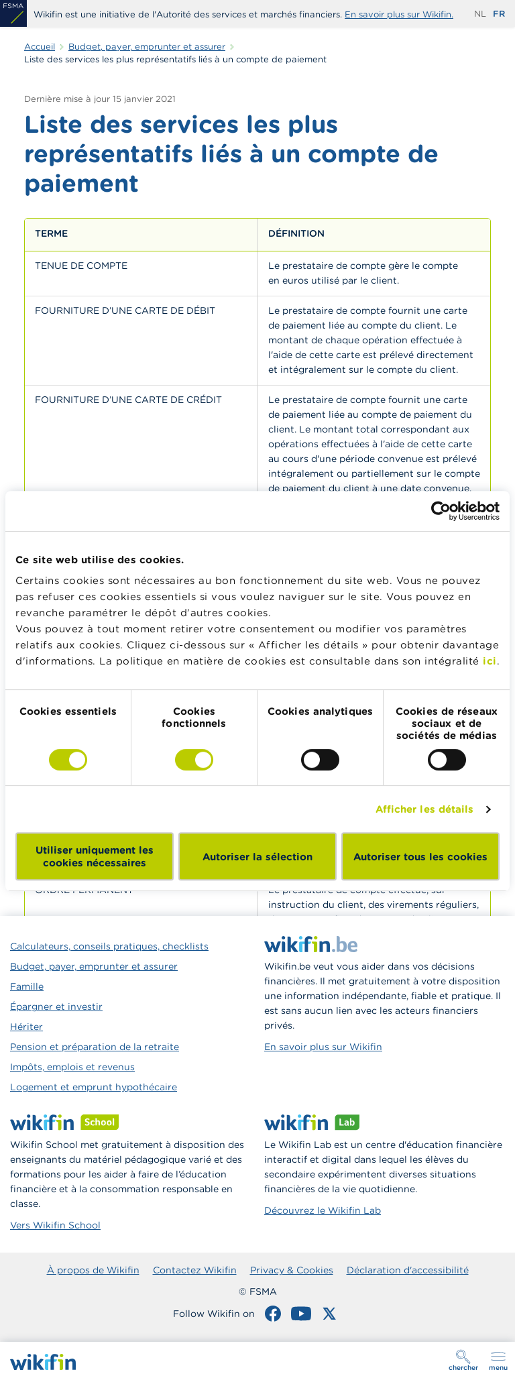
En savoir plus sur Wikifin (323, 1047)
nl (480, 13)
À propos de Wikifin (93, 1270)
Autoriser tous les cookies (420, 856)
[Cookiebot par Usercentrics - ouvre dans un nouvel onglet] (441, 511)
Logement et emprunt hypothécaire (93, 1087)
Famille (27, 986)
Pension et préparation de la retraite (94, 1047)
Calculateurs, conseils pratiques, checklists (109, 946)
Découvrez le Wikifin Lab (322, 1210)
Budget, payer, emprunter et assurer (94, 966)
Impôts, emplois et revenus (72, 1067)
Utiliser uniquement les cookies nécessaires (95, 856)
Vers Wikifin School (55, 1225)
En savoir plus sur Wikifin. (399, 14)
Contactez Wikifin (195, 1270)
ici (490, 660)
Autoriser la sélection (257, 856)
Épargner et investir (56, 1006)
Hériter (26, 1027)
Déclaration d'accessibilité (408, 1270)
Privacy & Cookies (291, 1270)
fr (499, 13)
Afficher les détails (425, 809)
